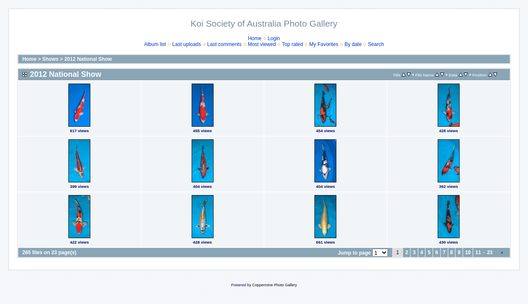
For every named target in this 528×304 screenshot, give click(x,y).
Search (376, 44)
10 (468, 252)
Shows (50, 59)
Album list (155, 44)
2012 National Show (88, 59)
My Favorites (323, 44)
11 (478, 252)
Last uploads (186, 44)
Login (274, 38)
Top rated (292, 44)
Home (254, 38)
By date (353, 44)
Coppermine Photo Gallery (274, 285)
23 (490, 252)
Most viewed (262, 44)
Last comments (224, 44)
